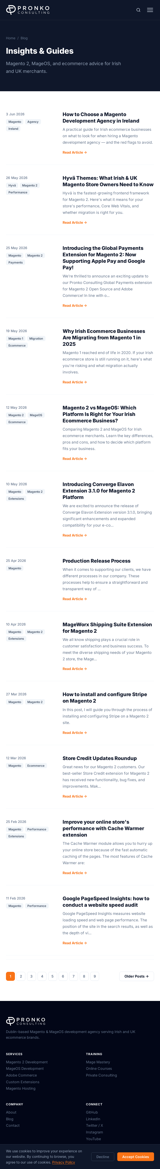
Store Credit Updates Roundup (100, 758)
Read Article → (75, 152)
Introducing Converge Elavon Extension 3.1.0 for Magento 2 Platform (99, 490)
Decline (102, 1157)
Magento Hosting (21, 1088)
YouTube (93, 1139)
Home (10, 38)
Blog (9, 1119)
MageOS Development (25, 1068)
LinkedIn (93, 1119)
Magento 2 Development (27, 1062)
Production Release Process (96, 561)
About (11, 1112)
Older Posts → (136, 976)
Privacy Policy (63, 1162)
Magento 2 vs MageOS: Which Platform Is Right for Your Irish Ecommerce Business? (99, 414)
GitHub (92, 1112)
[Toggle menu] (150, 10)
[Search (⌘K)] (138, 10)
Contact (13, 1125)
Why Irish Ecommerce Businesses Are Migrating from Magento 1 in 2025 (104, 337)
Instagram (94, 1132)
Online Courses (99, 1068)
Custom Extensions (23, 1082)
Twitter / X (94, 1125)
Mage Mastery (98, 1062)
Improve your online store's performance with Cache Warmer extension (103, 828)
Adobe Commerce (21, 1075)
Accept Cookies (135, 1157)
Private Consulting (101, 1075)
